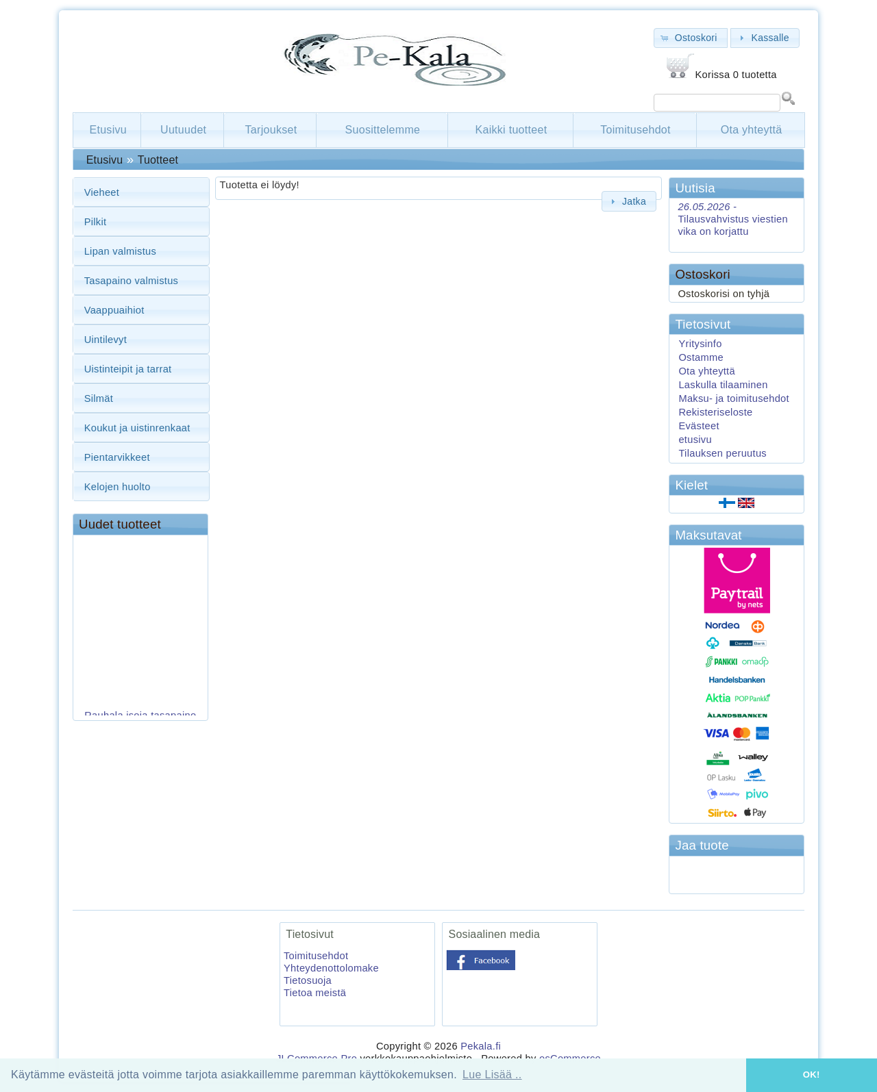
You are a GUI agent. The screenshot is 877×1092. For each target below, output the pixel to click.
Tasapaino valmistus (131, 280)
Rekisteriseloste (715, 412)
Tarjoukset (271, 130)
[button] (690, 38)
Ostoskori (702, 274)
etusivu (695, 439)
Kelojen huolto (117, 486)
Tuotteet (158, 160)
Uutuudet (183, 130)
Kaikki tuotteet (511, 130)
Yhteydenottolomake (331, 968)
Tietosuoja (308, 980)
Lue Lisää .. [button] (492, 1074)
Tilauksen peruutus (722, 453)
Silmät (98, 398)
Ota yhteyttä (751, 130)
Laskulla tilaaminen (722, 384)
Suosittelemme (383, 130)
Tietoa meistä (315, 992)
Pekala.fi (480, 1046)
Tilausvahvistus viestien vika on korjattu (732, 219)
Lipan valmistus (120, 251)
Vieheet (102, 192)
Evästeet (698, 425)
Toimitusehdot (635, 130)
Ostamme (701, 357)
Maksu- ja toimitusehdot (733, 398)
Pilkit (95, 221)
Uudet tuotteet (120, 524)
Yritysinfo (699, 343)
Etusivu (108, 130)
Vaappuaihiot (114, 310)
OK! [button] (811, 1074)
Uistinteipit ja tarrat (128, 369)
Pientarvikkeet (117, 457)
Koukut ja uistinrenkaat (137, 427)
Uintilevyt (105, 339)
